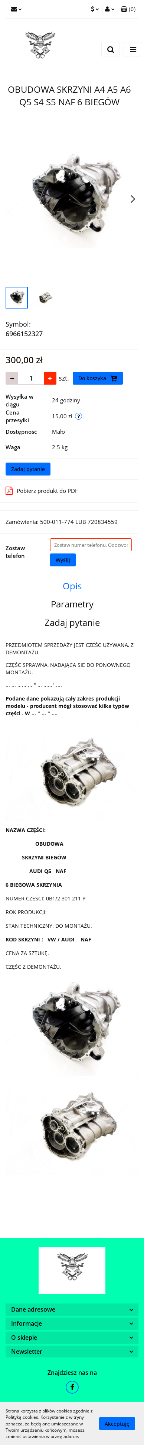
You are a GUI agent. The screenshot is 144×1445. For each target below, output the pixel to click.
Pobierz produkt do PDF (42, 491)
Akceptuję (117, 1423)
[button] (128, 9)
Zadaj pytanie (28, 469)
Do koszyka (97, 378)
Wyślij (63, 559)
